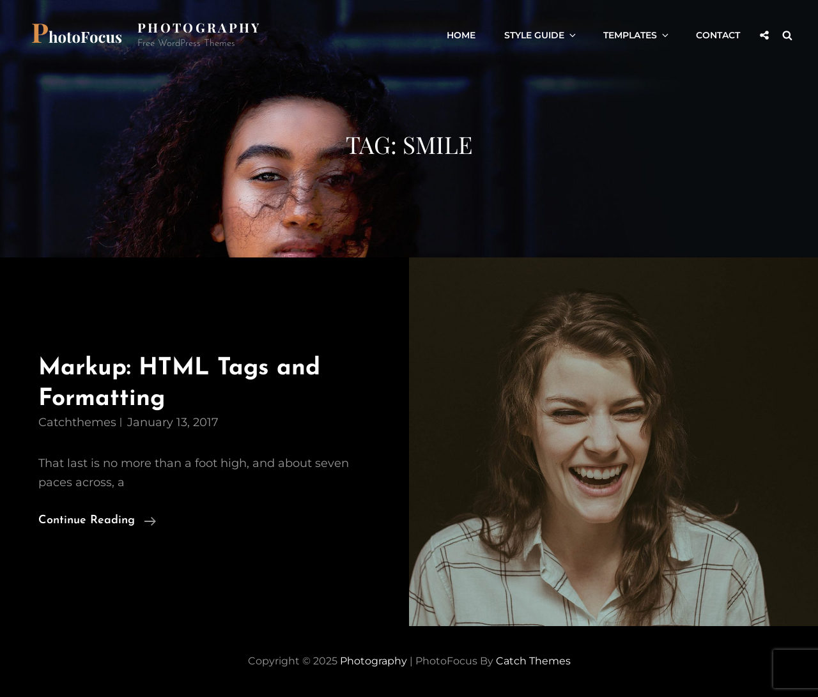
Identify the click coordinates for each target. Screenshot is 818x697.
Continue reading (97, 520)
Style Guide (541, 35)
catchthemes (77, 422)
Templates (636, 35)
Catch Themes (533, 661)
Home (461, 35)
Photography (199, 27)
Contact (718, 35)
